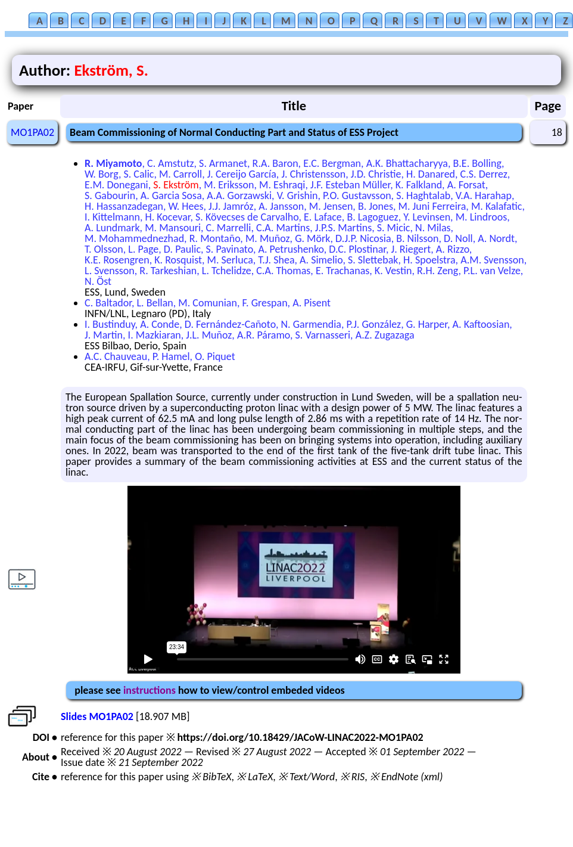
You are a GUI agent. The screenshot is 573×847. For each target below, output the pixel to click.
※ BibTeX (211, 776)
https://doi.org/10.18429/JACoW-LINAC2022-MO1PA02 (300, 737)
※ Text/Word (306, 776)
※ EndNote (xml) (406, 776)
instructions (149, 690)
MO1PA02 (32, 132)
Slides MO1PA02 (97, 716)
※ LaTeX (254, 776)
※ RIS (352, 776)
